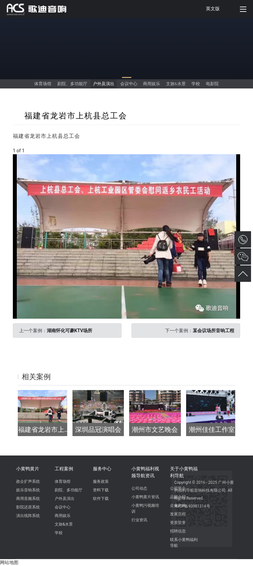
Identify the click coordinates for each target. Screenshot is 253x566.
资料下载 (101, 490)
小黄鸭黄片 (27, 468)
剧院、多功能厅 (72, 83)
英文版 (213, 8)
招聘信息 (178, 531)
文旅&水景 (176, 83)
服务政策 (101, 481)
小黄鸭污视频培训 (145, 508)
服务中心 (102, 468)
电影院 (212, 83)
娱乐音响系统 (28, 490)
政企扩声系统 (28, 481)
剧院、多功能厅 (68, 490)
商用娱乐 (151, 83)
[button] (234, 160)
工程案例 (64, 468)
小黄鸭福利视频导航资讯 (145, 472)
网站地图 (9, 562)
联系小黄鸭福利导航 (184, 542)
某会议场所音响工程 (213, 330)
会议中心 (128, 83)
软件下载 (101, 498)
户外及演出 (103, 83)
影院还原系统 (28, 507)
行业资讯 (139, 520)
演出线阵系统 (28, 515)
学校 (195, 83)
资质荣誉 (178, 522)
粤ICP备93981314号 (192, 506)
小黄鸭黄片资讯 (145, 497)
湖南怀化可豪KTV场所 (70, 330)
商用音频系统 (28, 498)
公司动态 (139, 488)
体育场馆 (42, 83)
